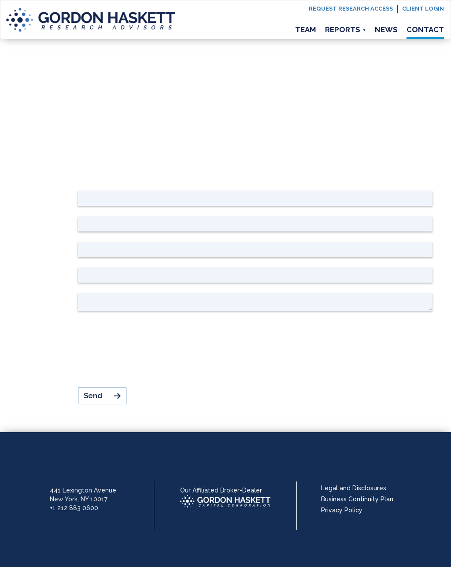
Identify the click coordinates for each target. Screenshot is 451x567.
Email (61, 273)
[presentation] (145, 349)
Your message (45, 300)
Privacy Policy (341, 510)
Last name (51, 222)
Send (102, 395)
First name (51, 197)
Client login (423, 8)
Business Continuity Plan (357, 499)
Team (305, 29)
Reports (345, 29)
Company (54, 248)
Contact (425, 29)
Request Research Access (351, 8)
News (386, 29)
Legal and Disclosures (353, 488)
